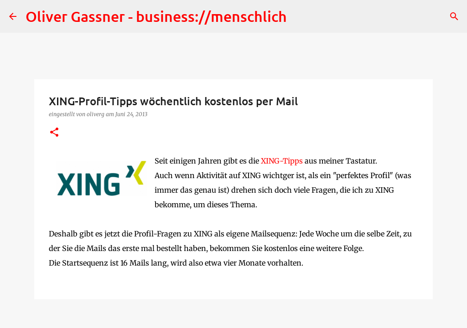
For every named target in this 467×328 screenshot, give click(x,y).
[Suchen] (454, 16)
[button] (54, 133)
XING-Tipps (282, 160)
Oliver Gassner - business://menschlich (156, 16)
